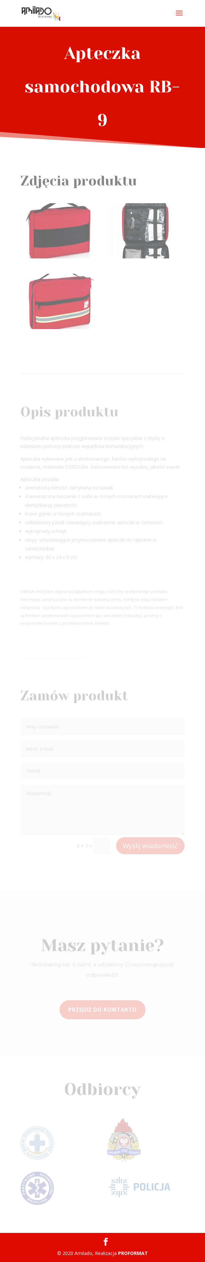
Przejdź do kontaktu (102, 1009)
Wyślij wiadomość (150, 845)
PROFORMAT (133, 1253)
